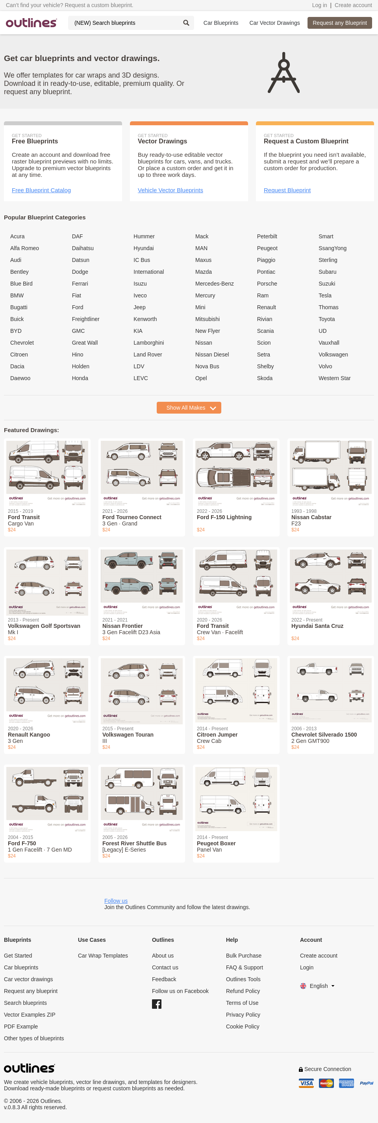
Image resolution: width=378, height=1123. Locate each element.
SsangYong (332, 248)
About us (163, 955)
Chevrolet (22, 343)
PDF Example (21, 1026)
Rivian (264, 319)
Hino (77, 354)
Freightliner (86, 319)
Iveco (139, 295)
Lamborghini (148, 343)
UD (322, 331)
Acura (17, 236)
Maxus (203, 260)
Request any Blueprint (340, 23)
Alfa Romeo (24, 248)
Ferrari (80, 283)
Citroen (19, 354)
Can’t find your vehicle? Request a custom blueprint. (69, 5)
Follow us (116, 901)
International (148, 272)
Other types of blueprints (34, 1038)
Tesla (325, 295)
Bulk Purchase (243, 955)
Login (306, 967)
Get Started (18, 955)
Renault (266, 307)
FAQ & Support (244, 967)
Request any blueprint (30, 991)
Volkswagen (333, 354)
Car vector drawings (28, 979)
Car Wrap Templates (103, 955)
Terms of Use (242, 1003)
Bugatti (19, 307)
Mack (201, 236)
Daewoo (20, 378)
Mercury (205, 295)
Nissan (203, 343)
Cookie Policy (242, 1026)
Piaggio (266, 260)
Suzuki (327, 283)
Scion (264, 343)
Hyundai (143, 248)
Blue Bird (21, 283)
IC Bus (141, 260)
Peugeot (267, 248)
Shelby (265, 366)
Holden (80, 366)
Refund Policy (243, 991)
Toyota (327, 319)
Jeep (139, 307)
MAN (201, 248)
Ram (263, 295)
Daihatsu (83, 248)
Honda (80, 378)
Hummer (144, 236)
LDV (138, 366)
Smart (326, 236)
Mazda (203, 272)
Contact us (165, 967)
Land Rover (147, 354)
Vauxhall (329, 343)
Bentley (19, 272)
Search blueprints (25, 1003)
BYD (16, 331)
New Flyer (207, 331)
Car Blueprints (221, 23)
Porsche (267, 283)
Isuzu (139, 283)
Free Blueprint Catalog (41, 190)
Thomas (329, 307)
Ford (77, 307)
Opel (201, 378)
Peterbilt (267, 236)
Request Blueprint (287, 190)
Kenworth (145, 319)
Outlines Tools (243, 979)
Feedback (164, 979)
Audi (15, 260)
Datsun (80, 260)
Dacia (17, 366)
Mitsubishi (207, 319)
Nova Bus (207, 366)
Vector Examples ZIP (30, 1015)
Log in (319, 5)
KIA (138, 331)
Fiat (76, 295)
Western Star (334, 378)
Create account (353, 5)
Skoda (265, 378)
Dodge (80, 272)
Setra (263, 354)
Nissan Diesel (212, 354)
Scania (265, 331)
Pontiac (266, 272)
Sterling (328, 260)
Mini (200, 307)
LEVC (140, 378)
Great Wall (85, 343)
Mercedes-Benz (214, 283)
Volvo (325, 366)
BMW (17, 295)
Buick (17, 319)
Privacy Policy (243, 1015)
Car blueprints (21, 967)
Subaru (327, 272)
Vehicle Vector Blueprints (170, 190)
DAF (77, 236)
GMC (78, 331)
